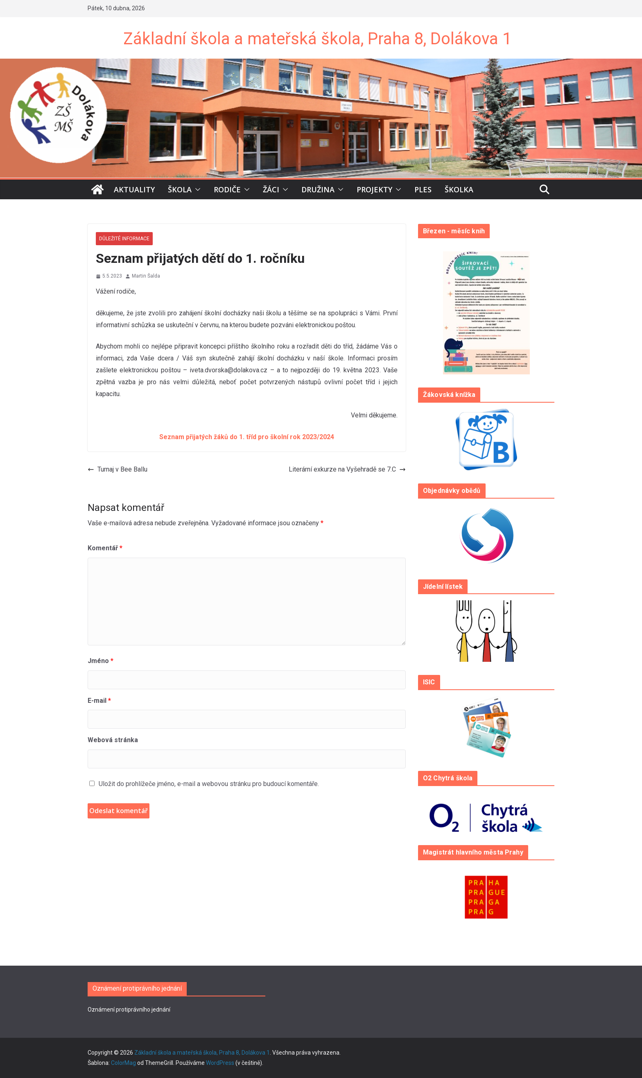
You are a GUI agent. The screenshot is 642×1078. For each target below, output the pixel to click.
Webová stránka (113, 740)
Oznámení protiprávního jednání (129, 1009)
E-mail (99, 700)
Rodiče (227, 189)
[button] (196, 189)
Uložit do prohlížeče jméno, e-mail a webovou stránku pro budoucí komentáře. (209, 784)
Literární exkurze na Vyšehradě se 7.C (347, 469)
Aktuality (134, 189)
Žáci (271, 189)
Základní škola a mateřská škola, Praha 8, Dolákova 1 (317, 38)
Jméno (100, 661)
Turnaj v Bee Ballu (117, 469)
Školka (459, 189)
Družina (318, 189)
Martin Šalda (146, 276)
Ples (423, 189)
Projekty (374, 189)
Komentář (105, 548)
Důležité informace (124, 239)
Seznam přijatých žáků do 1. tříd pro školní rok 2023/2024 (246, 437)
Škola (180, 189)
